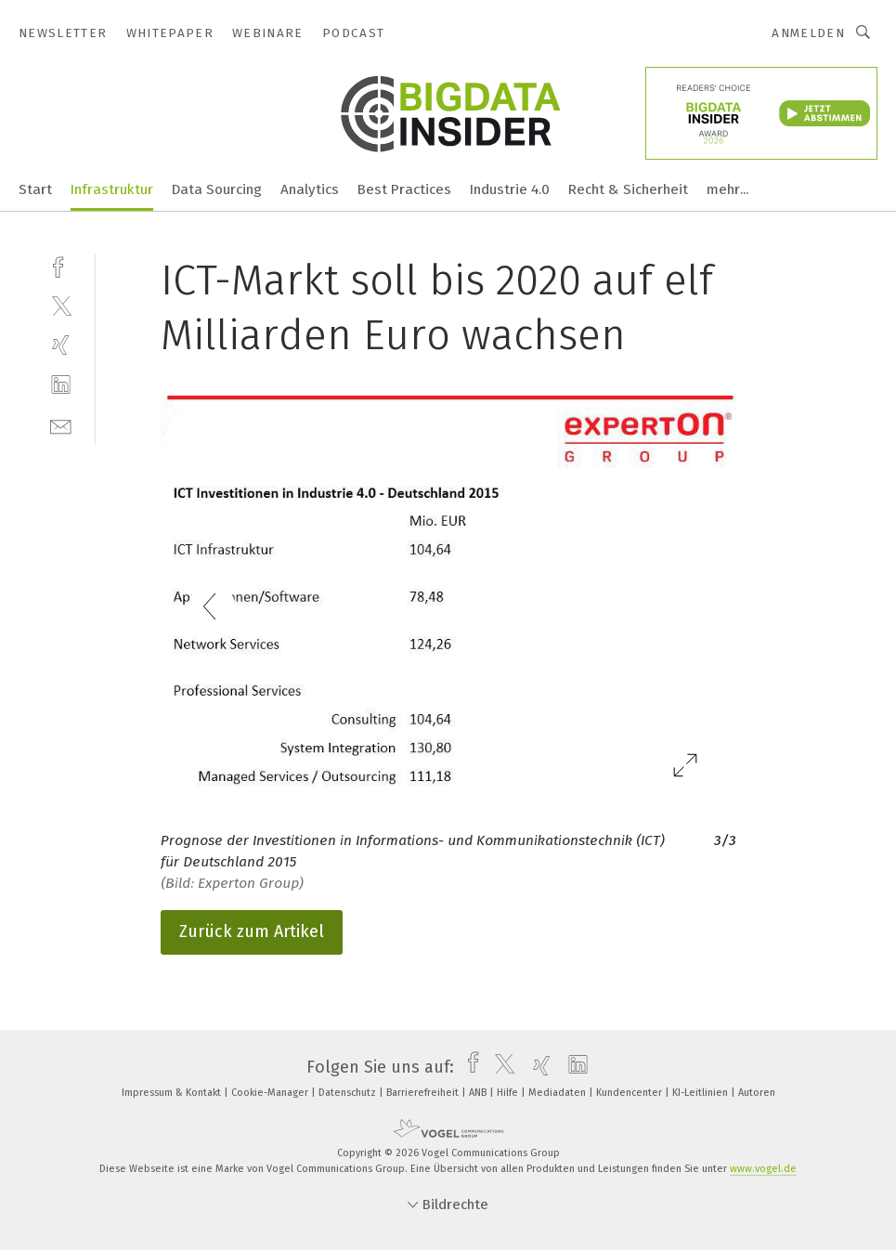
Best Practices (404, 189)
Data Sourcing (217, 189)
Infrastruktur (112, 189)
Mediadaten (558, 1093)
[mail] (60, 424)
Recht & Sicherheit (628, 189)
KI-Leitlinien (701, 1093)
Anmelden (808, 33)
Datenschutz (348, 1093)
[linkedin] (60, 385)
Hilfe (509, 1093)
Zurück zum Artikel (251, 931)
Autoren (756, 1093)
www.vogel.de (763, 1169)
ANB (479, 1093)
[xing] (60, 345)
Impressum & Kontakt (173, 1093)
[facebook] (60, 265)
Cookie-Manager (271, 1093)
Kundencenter (630, 1093)
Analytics (309, 189)
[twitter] (60, 305)
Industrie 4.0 (510, 189)
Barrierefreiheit (423, 1093)
